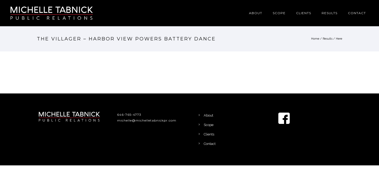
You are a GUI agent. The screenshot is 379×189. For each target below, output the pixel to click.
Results (329, 13)
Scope (279, 13)
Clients (303, 13)
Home (315, 38)
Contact (357, 13)
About (255, 13)
